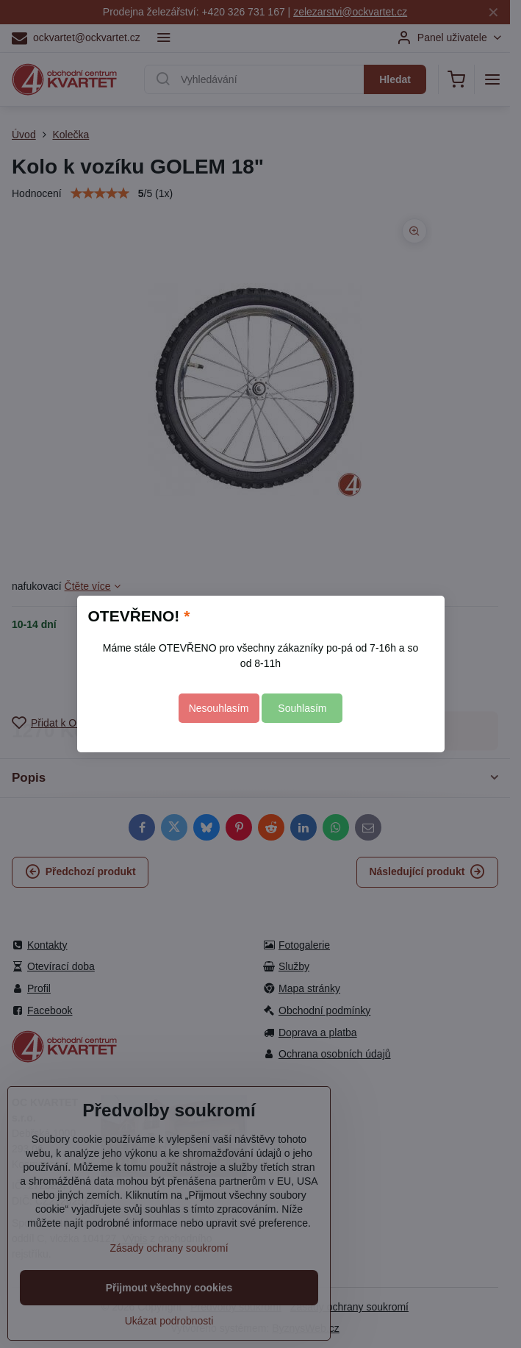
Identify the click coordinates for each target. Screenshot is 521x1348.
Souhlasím (302, 708)
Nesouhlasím (219, 708)
